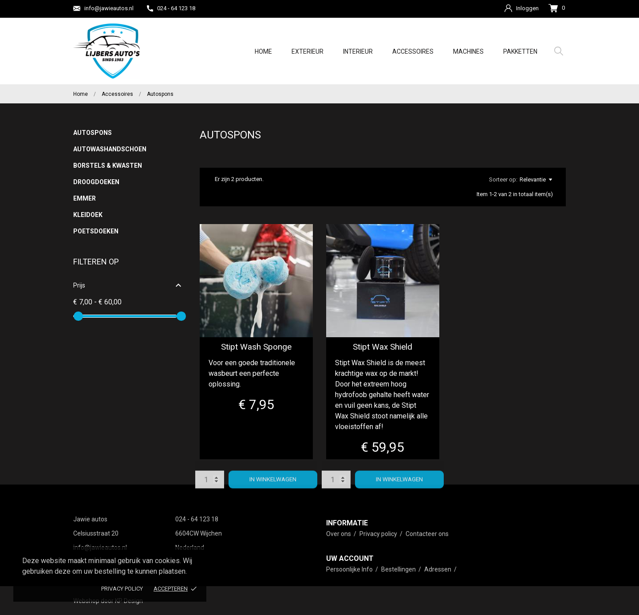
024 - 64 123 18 (171, 8)
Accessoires (413, 51)
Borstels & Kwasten (107, 165)
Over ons (339, 533)
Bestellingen (399, 569)
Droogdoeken (96, 181)
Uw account (350, 558)
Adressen (438, 569)
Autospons (92, 132)
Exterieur (307, 51)
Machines (468, 51)
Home (263, 51)
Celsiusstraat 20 (95, 533)
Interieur (358, 51)
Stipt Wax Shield (382, 347)
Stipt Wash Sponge (256, 347)
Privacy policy (122, 588)
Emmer (84, 198)
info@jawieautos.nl (103, 8)
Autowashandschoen (109, 149)
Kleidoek (88, 214)
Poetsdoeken (95, 231)
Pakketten (520, 51)
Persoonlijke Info (350, 569)
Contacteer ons (427, 533)
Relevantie (536, 179)
